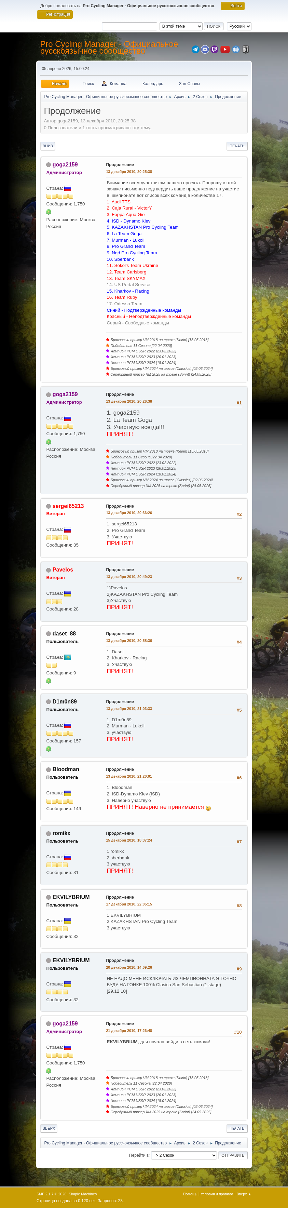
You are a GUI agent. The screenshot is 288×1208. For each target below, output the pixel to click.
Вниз (47, 146)
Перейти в (139, 1155)
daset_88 (64, 633)
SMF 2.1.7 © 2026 (52, 1194)
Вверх (48, 1128)
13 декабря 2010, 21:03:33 (129, 709)
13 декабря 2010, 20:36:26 (129, 513)
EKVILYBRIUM (71, 897)
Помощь (190, 1194)
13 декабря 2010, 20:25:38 (129, 172)
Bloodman (66, 769)
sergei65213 (68, 506)
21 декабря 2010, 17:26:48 (129, 1031)
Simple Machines (83, 1194)
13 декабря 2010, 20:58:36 (129, 641)
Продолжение (120, 164)
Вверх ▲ (243, 1194)
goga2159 (65, 164)
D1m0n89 (65, 701)
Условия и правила (217, 1194)
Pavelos (63, 570)
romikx (61, 833)
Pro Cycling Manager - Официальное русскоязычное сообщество (109, 47)
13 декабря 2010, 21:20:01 (129, 776)
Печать (237, 146)
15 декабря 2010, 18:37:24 (129, 840)
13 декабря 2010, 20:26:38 (129, 401)
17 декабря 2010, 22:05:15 (129, 904)
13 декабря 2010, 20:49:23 (129, 577)
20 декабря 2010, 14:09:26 (129, 967)
